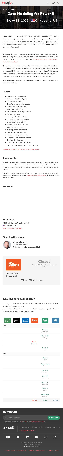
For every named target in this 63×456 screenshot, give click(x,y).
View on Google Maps (11, 228)
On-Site (34, 400)
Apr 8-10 (45, 370)
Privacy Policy (24, 421)
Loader (25, 446)
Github (46, 437)
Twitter (18, 437)
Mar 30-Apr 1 (45, 364)
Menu (48, 2)
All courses (10, 10)
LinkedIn (27, 437)
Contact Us (52, 450)
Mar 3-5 (45, 358)
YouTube (8, 437)
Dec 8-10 (45, 348)
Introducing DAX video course (36, 175)
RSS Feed (55, 437)
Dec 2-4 (34, 342)
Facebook (36, 437)
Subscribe (53, 418)
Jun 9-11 (45, 388)
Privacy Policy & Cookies (14, 450)
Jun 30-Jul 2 (45, 394)
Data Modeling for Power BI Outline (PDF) (21, 149)
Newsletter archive (27, 430)
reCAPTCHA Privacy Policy (38, 421)
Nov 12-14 (45, 336)
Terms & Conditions (36, 450)
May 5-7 (45, 376)
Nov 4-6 (45, 330)
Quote (40, 280)
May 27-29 (45, 382)
